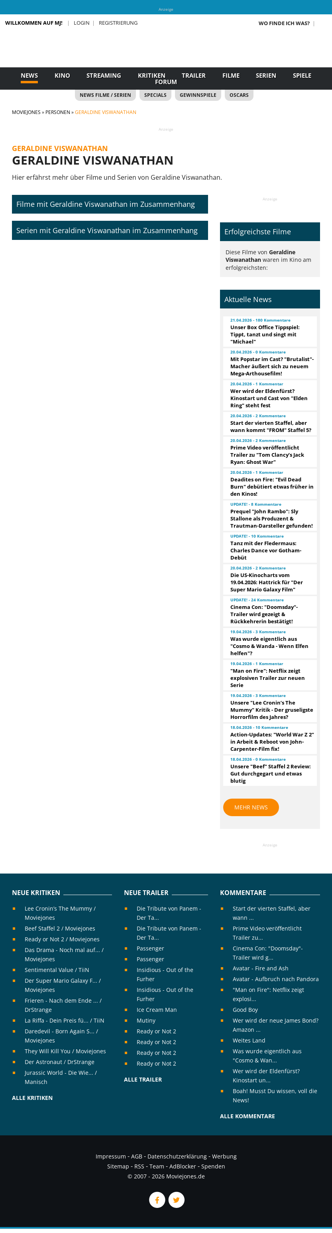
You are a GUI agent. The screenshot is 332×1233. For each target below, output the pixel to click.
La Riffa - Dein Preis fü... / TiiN (64, 1020)
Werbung (224, 1156)
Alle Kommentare (247, 1116)
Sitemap (118, 1166)
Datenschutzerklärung (177, 1156)
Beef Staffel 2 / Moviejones (60, 928)
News (29, 75)
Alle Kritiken (32, 1097)
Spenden (213, 1166)
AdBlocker (182, 1166)
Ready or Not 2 (156, 1031)
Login (82, 22)
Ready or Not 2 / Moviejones (62, 939)
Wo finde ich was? (284, 23)
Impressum (111, 1156)
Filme (231, 75)
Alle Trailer (143, 1079)
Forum (166, 82)
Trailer (194, 75)
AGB (136, 1156)
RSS (139, 1166)
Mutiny (146, 1020)
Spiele (302, 75)
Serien (266, 75)
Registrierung (118, 22)
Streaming (103, 75)
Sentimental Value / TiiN (57, 970)
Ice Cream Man (157, 1009)
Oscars (239, 95)
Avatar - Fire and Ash (261, 968)
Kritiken (151, 75)
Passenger (150, 948)
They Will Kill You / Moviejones (65, 1051)
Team (156, 1166)
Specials (155, 95)
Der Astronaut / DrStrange (59, 1062)
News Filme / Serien (105, 95)
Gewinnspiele (198, 95)
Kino (62, 75)
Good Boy (245, 1009)
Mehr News (251, 807)
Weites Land (249, 1040)
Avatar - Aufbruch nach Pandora (276, 979)
